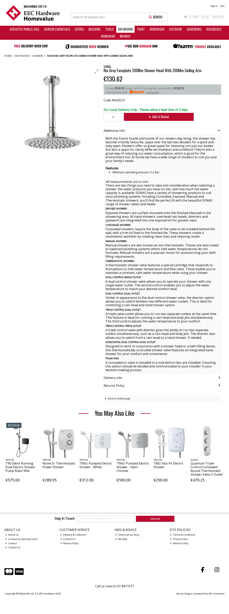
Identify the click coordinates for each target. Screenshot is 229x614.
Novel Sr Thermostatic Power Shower (59, 465)
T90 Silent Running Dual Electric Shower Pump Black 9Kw (20, 467)
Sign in (213, 6)
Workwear (157, 29)
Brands (125, 36)
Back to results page (119, 398)
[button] (96, 71)
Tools (109, 29)
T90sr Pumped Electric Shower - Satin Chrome (132, 467)
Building (95, 29)
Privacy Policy (179, 539)
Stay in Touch (65, 519)
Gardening (194, 29)
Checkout (218, 17)
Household (213, 29)
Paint (141, 29)
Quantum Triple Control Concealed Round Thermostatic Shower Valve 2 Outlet (207, 469)
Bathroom (125, 29)
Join (222, 6)
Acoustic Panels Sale (24, 29)
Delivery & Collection (73, 534)
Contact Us (12, 547)
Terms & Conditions (182, 534)
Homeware (108, 36)
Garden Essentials (57, 29)
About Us (12, 534)
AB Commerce (217, 593)
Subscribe (155, 518)
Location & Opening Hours (21, 539)
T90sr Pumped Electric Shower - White (95, 465)
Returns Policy (69, 543)
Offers (79, 29)
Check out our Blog (127, 534)
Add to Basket (158, 116)
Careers (11, 543)
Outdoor (175, 29)
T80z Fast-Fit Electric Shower (168, 465)
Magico (189, 593)
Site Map (121, 539)
